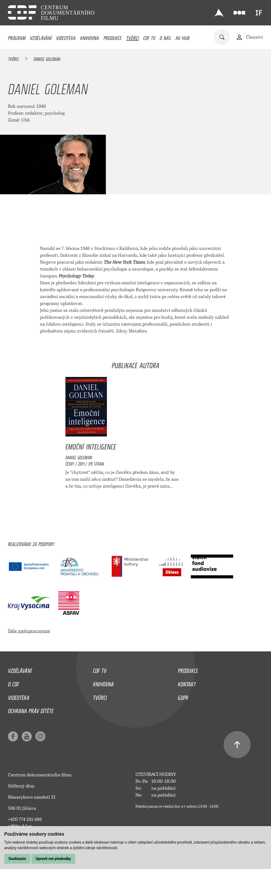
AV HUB (182, 37)
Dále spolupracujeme (29, 630)
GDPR (183, 696)
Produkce (112, 37)
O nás (165, 37)
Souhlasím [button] (17, 859)
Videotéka (66, 37)
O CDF (13, 682)
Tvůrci (132, 37)
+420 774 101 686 (25, 819)
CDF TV (149, 37)
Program (16, 37)
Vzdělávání (41, 37)
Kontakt (187, 682)
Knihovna (89, 37)
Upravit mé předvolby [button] (53, 859)
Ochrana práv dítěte (30, 709)
